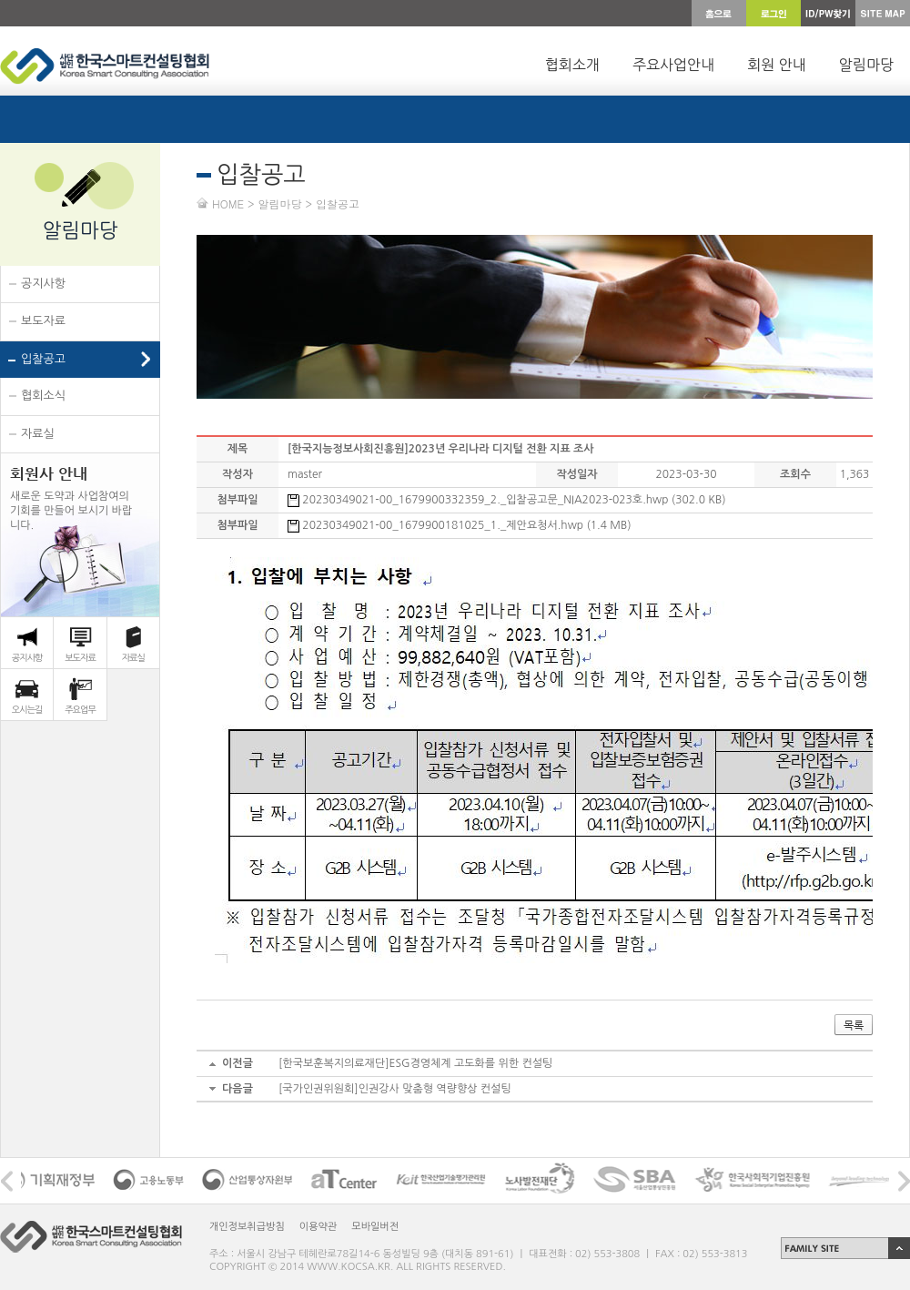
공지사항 (43, 283)
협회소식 (43, 395)
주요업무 (80, 709)
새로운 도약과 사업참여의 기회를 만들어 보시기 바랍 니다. (71, 497)
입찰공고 (43, 359)
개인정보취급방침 (247, 1227)
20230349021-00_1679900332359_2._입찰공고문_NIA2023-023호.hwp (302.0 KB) (507, 499)
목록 (854, 1025)
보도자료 (43, 321)
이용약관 (318, 1227)
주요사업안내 (673, 64)
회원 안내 (776, 64)
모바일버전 (375, 1227)
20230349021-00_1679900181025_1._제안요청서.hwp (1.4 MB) (460, 525)
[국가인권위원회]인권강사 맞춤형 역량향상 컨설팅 (394, 1088)
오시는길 (27, 709)
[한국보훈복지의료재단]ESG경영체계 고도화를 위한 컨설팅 (415, 1063)
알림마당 (866, 64)
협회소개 (572, 64)
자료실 (38, 434)
